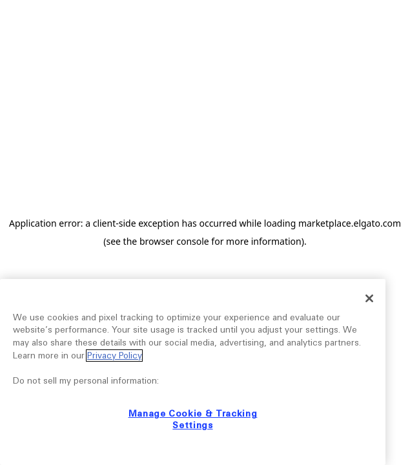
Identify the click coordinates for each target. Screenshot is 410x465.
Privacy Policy (114, 355)
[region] (192, 372)
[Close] (369, 298)
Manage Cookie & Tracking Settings (193, 419)
